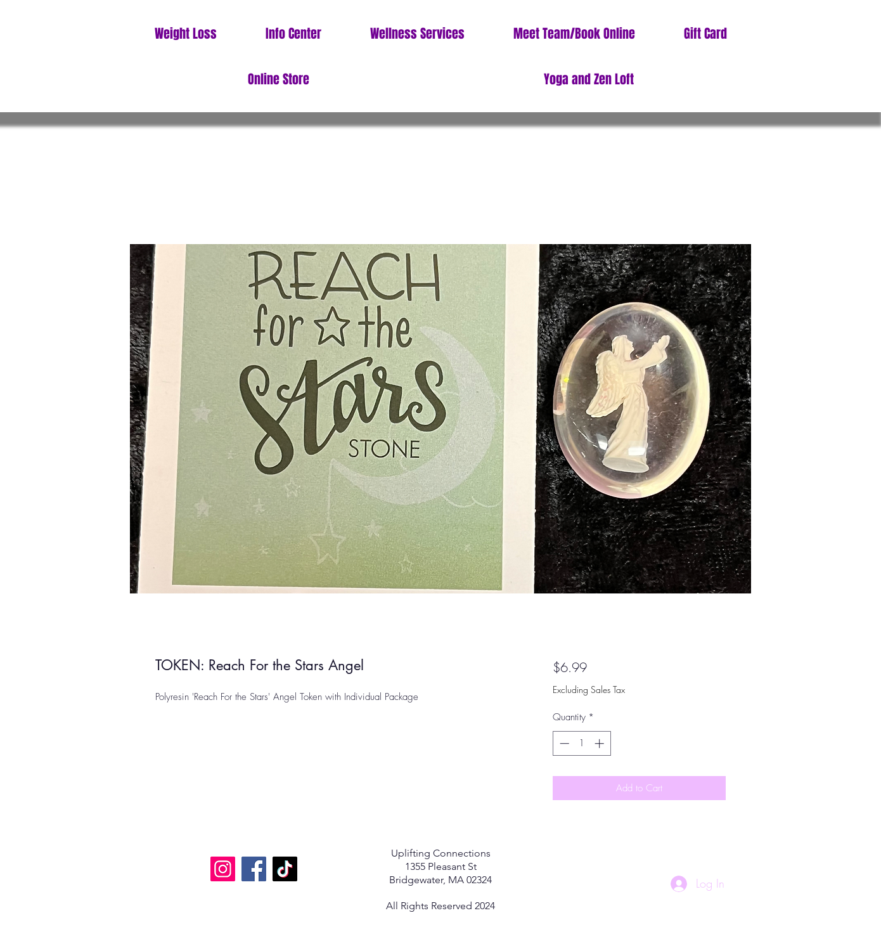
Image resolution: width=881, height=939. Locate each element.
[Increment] (600, 743)
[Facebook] (253, 869)
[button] (293, 33)
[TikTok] (285, 869)
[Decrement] (563, 743)
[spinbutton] (581, 743)
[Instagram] (222, 869)
